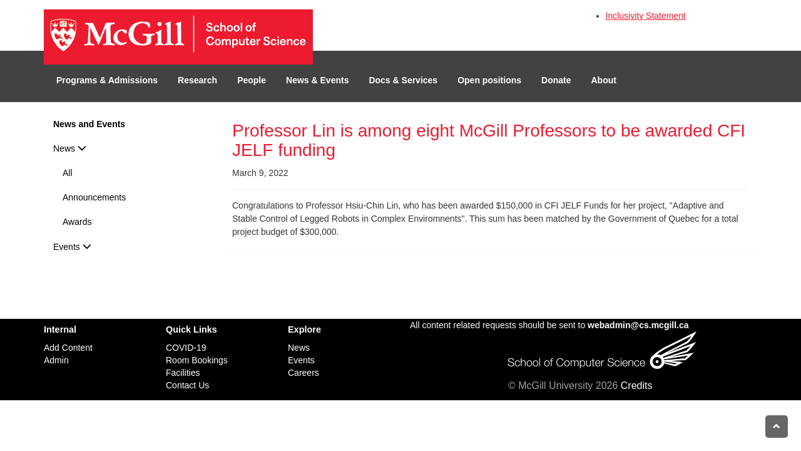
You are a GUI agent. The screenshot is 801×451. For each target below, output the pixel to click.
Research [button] (197, 80)
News (69, 148)
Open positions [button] (489, 80)
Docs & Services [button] (403, 80)
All (68, 173)
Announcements (94, 197)
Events (72, 247)
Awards (77, 222)
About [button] (603, 80)
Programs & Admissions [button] (107, 80)
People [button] (251, 80)
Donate (556, 80)
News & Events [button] (317, 80)
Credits (637, 385)
